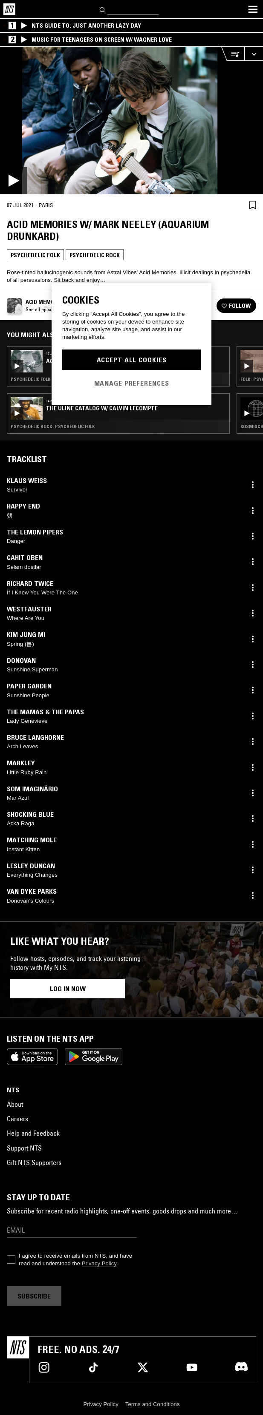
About (15, 1104)
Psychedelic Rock (94, 255)
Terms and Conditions (152, 1404)
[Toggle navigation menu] (253, 9)
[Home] (9, 9)
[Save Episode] (253, 204)
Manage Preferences (131, 383)
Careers (17, 1118)
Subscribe (34, 1296)
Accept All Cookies (132, 359)
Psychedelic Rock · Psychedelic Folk (53, 426)
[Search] (102, 9)
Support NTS (24, 1148)
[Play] (131, 120)
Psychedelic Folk (35, 255)
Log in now (68, 988)
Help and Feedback (33, 1133)
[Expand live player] (253, 54)
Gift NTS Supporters (34, 1162)
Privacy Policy (99, 1263)
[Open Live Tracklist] (232, 54)
